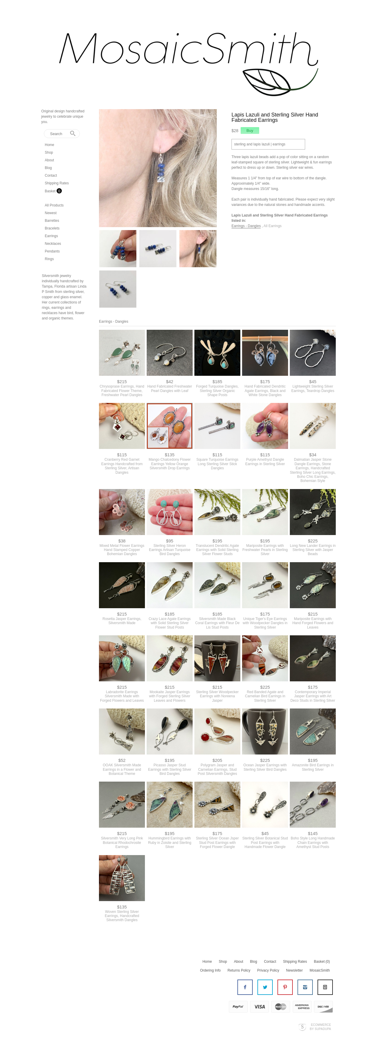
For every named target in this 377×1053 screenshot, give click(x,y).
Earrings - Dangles (246, 226)
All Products (54, 205)
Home (49, 145)
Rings (49, 259)
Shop (49, 152)
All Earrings (273, 226)
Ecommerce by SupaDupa (320, 1026)
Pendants (52, 251)
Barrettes (52, 221)
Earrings (51, 236)
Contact (51, 175)
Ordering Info (210, 970)
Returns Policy (239, 970)
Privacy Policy (268, 970)
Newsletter (294, 970)
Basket (51, 191)
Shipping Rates (57, 183)
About (49, 160)
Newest (51, 213)
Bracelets (52, 228)
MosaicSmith (320, 970)
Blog (48, 168)
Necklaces (53, 244)
